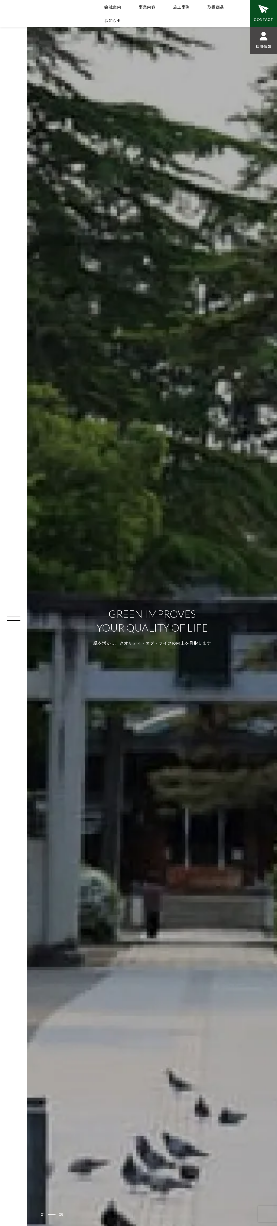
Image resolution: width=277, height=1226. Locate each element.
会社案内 (112, 7)
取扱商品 (215, 7)
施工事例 (181, 7)
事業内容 (146, 7)
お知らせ (112, 20)
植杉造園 (22, 12)
